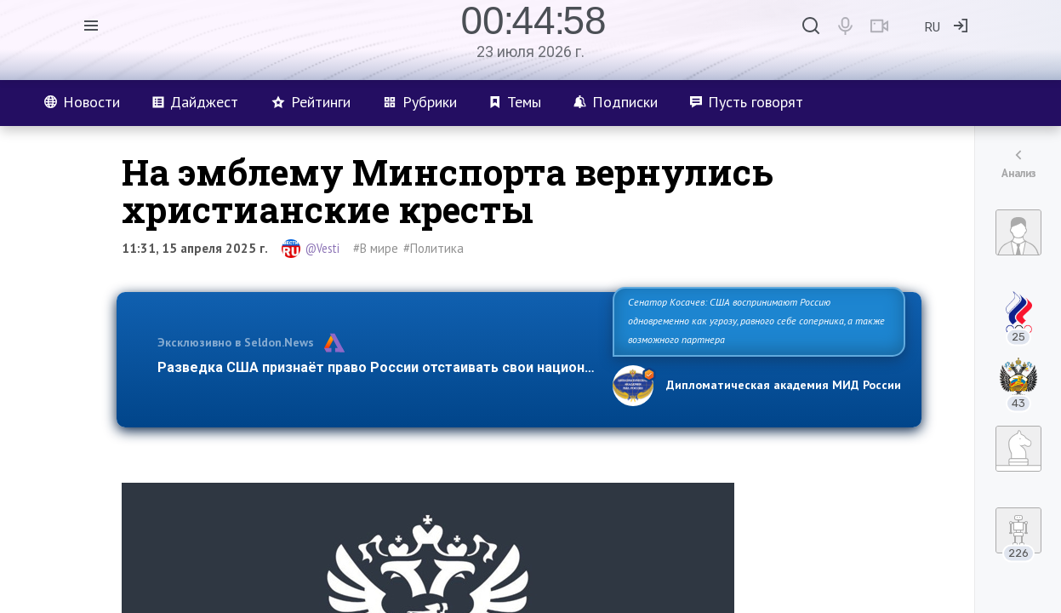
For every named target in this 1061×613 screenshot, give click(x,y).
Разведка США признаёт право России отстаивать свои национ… (376, 367)
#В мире (375, 248)
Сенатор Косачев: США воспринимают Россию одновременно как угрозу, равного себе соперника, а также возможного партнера (756, 320)
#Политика (433, 248)
